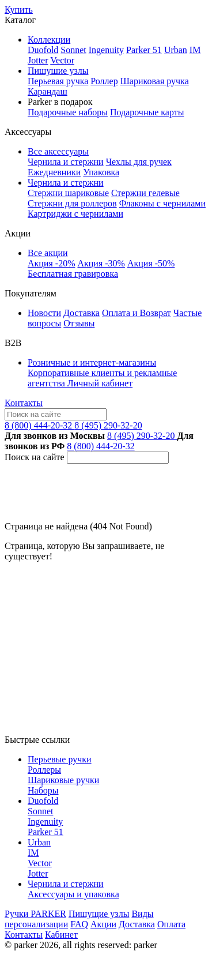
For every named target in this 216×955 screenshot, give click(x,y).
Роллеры (44, 769)
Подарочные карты (147, 112)
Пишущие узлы (99, 914)
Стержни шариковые (68, 193)
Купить (19, 9)
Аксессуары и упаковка (73, 894)
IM (195, 50)
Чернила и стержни (66, 162)
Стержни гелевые (145, 193)
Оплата (171, 924)
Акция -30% (100, 263)
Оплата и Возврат (136, 313)
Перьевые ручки (60, 759)
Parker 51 (144, 50)
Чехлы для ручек (139, 162)
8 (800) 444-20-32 (39, 425)
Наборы (43, 790)
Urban (175, 50)
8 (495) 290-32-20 (108, 425)
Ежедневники (54, 172)
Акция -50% (151, 263)
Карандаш (47, 91)
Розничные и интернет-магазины (92, 362)
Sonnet (73, 50)
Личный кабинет (99, 383)
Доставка (81, 313)
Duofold (43, 50)
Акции (103, 924)
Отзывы (78, 323)
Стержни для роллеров (72, 203)
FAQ (79, 924)
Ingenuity (106, 50)
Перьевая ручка (58, 81)
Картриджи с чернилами (75, 214)
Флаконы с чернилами (162, 203)
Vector (62, 60)
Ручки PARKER (35, 914)
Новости (44, 313)
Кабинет (61, 934)
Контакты (24, 403)
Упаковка (101, 172)
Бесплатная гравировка (73, 274)
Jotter (38, 60)
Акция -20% (51, 263)
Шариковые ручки (63, 780)
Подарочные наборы (68, 112)
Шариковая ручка (154, 81)
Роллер (104, 81)
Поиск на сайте (35, 457)
